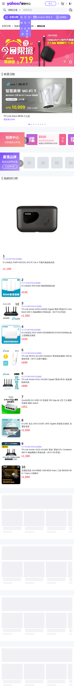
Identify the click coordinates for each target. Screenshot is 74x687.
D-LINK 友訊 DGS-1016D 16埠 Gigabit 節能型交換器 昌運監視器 (46, 425)
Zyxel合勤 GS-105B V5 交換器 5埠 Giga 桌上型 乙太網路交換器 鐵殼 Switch (46, 401)
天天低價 (29, 24)
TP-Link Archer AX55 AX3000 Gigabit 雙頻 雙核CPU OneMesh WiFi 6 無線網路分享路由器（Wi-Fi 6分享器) (46, 310)
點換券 (21, 18)
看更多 (28, 34)
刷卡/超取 (28, 29)
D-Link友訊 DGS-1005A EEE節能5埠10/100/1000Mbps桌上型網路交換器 (46, 334)
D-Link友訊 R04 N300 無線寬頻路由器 (38, 286)
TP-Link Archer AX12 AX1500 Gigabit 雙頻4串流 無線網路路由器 (46, 380)
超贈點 (61, 17)
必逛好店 (25, 29)
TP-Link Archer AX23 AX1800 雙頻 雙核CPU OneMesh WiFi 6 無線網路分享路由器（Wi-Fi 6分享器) (46, 451)
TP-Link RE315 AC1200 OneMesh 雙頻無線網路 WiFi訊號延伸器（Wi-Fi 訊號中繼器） (46, 357)
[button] (31, 64)
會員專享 (22, 35)
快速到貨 (25, 24)
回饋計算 (29, 18)
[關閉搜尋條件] (20, 10)
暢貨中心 (21, 24)
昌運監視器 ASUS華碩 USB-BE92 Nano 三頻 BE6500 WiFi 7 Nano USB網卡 (46, 471)
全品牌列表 (10, 166)
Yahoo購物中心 (19, 4)
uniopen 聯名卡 (43, 17)
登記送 (25, 18)
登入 (50, 3)
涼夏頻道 (21, 29)
